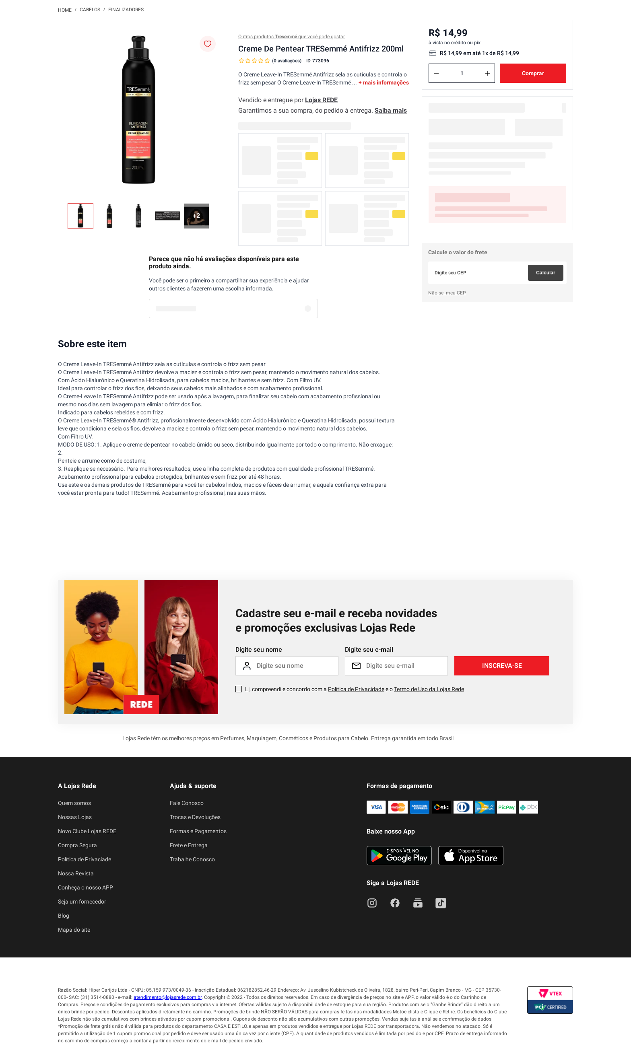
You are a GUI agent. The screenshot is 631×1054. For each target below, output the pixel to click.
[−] (436, 73)
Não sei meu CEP (447, 292)
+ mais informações (384, 82)
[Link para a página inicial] (65, 9)
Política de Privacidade (356, 689)
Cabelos (90, 9)
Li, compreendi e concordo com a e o (354, 689)
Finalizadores (126, 9)
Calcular (545, 273)
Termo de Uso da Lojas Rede (429, 689)
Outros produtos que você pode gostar (291, 36)
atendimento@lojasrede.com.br (168, 997)
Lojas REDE (321, 100)
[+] (488, 73)
